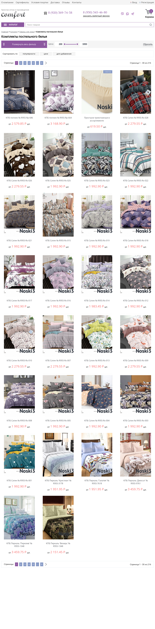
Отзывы (66, 2)
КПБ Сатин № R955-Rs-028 (135, 117)
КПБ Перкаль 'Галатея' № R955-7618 (97, 482)
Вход (134, 2)
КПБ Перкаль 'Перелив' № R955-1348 (19, 545)
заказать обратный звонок (96, 16)
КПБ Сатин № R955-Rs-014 (96, 300)
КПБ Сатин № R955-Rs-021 (19, 240)
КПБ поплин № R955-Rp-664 (58, 117)
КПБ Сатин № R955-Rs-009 (135, 360)
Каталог (13, 24)
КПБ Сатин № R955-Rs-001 (19, 480)
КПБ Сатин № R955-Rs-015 (58, 240)
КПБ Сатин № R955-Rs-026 (19, 180)
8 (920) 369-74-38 (60, 12)
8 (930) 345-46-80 (95, 12)
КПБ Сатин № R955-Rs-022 (135, 180)
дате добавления (64, 54)
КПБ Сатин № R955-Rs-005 (58, 420)
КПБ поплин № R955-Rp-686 (19, 117)
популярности (29, 54)
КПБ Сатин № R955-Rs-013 (96, 360)
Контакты (76, 2)
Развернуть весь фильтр (24, 44)
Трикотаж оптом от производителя (15, 10)
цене (46, 54)
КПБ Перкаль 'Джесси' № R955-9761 (135, 482)
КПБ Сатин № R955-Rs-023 (96, 180)
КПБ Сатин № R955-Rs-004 (96, 420)
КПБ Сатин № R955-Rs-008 (19, 420)
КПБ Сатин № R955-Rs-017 (19, 300)
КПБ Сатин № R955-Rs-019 (96, 240)
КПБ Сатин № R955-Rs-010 (19, 360)
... (37, 63)
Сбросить (147, 44)
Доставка (55, 2)
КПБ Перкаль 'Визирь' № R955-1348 (58, 545)
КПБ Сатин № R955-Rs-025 (58, 180)
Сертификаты (22, 2)
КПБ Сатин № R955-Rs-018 (135, 240)
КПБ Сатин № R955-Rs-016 (58, 300)
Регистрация (147, 2)
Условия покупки (39, 2)
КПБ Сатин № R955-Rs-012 (135, 300)
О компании (7, 2)
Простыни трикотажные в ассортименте (97, 119)
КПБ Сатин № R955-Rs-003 (135, 420)
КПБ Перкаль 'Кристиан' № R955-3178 (58, 482)
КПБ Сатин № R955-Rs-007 (58, 360)
